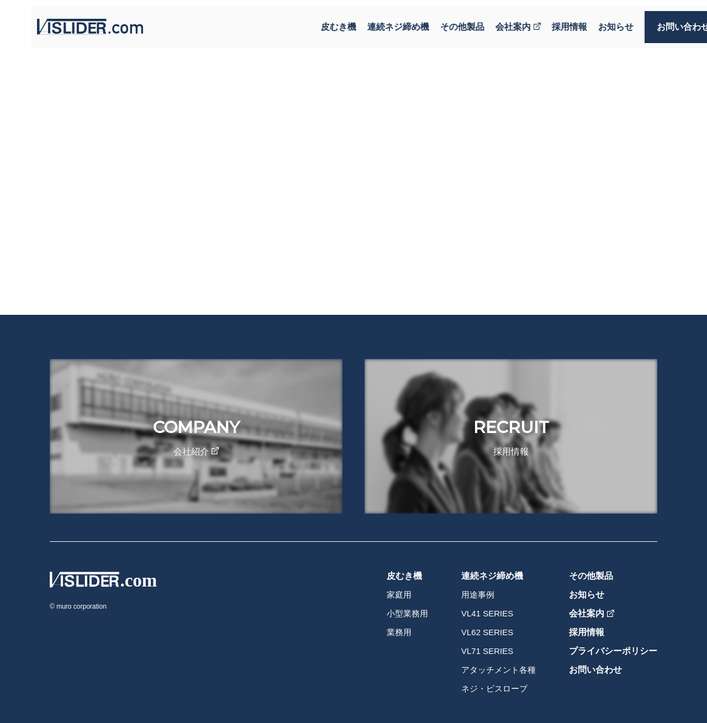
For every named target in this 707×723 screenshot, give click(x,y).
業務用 (399, 632)
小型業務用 (407, 613)
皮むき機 (318, 21)
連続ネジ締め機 (378, 21)
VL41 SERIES (487, 613)
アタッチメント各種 (498, 669)
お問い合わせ (662, 21)
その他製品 (442, 21)
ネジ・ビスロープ (494, 688)
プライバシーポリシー (613, 651)
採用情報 (549, 21)
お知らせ (595, 21)
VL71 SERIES (487, 651)
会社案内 (497, 21)
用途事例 (477, 594)
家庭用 (399, 594)
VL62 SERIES (487, 632)
